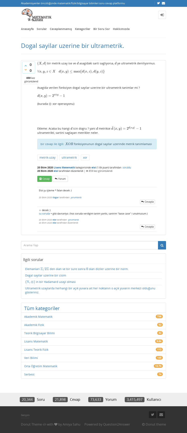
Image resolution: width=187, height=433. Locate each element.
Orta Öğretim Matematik (40, 366)
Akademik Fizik (34, 325)
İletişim (25, 415)
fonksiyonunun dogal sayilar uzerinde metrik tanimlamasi (108, 144)
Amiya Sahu (71, 424)
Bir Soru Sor (101, 29)
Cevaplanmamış (61, 29)
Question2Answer (116, 424)
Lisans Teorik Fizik (36, 350)
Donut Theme (31, 424)
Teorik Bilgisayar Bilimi (39, 333)
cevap (46, 178)
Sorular (42, 29)
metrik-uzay (47, 157)
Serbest (29, 374)
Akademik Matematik (38, 317)
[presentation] (41, 63)
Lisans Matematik (64, 167)
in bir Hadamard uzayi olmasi (50, 282)
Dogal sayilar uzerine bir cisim (45, 275)
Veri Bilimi (31, 358)
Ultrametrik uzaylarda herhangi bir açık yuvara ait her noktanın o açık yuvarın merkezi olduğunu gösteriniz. (90, 290)
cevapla (149, 201)
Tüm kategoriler (42, 308)
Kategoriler (82, 29)
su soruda (44, 213)
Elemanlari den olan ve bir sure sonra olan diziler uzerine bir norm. (77, 269)
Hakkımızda (121, 29)
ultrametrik (69, 157)
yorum (62, 178)
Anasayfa (27, 29)
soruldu (127, 167)
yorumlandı (76, 197)
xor (85, 157)
